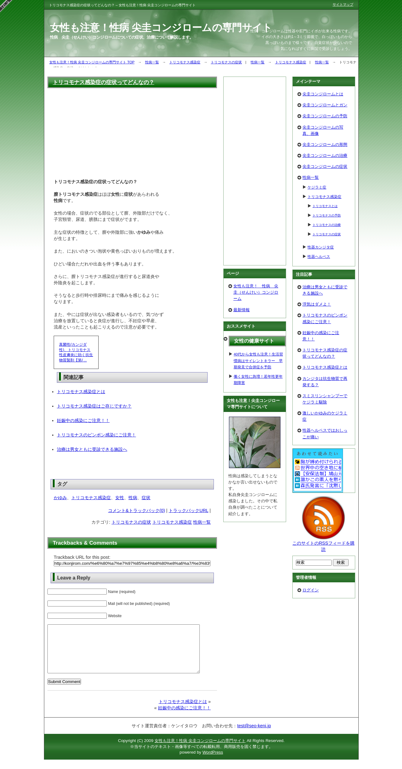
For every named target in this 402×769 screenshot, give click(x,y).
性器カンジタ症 (320, 247)
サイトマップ (343, 4)
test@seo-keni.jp (254, 735)
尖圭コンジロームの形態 (324, 144)
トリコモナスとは (325, 206)
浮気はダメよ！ (316, 304)
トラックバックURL (188, 510)
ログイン (310, 590)
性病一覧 (152, 62)
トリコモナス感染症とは (81, 391)
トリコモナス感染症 (184, 62)
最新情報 (241, 309)
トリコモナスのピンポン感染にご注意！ (96, 434)
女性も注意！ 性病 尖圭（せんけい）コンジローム (255, 292)
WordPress (212, 761)
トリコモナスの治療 (326, 225)
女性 (119, 497)
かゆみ (60, 497)
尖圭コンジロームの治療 (324, 155)
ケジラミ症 (316, 187)
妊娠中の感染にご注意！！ (83, 420)
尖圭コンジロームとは (322, 94)
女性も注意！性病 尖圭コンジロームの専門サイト (200, 750)
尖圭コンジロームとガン (324, 105)
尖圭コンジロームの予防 (324, 116)
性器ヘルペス (318, 256)
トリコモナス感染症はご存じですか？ (94, 406)
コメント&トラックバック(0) (136, 510)
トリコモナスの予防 (326, 215)
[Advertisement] (132, 132)
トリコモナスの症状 (226, 62)
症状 (146, 497)
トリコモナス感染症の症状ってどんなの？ (103, 82)
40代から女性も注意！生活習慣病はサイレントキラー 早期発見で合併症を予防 (258, 360)
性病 (132, 497)
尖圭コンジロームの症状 (324, 166)
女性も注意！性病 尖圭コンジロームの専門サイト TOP (91, 62)
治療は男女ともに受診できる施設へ (92, 449)
